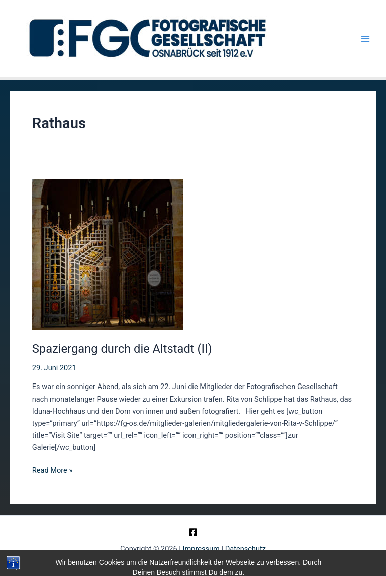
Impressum (201, 548)
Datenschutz (245, 548)
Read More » (52, 470)
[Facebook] (193, 532)
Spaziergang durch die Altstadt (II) (122, 349)
